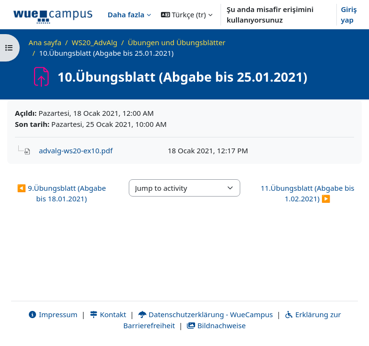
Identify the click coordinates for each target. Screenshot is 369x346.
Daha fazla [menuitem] (126, 14)
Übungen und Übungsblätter (176, 42)
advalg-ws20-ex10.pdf (75, 150)
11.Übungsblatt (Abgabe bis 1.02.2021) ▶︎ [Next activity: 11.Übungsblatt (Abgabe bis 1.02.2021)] (307, 193)
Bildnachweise (216, 325)
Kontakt (107, 314)
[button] (187, 14)
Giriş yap (349, 14)
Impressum (52, 314)
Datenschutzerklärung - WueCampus (205, 314)
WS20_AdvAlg (94, 42)
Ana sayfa (45, 42)
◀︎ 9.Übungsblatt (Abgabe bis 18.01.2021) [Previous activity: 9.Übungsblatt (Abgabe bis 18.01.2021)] (61, 193)
